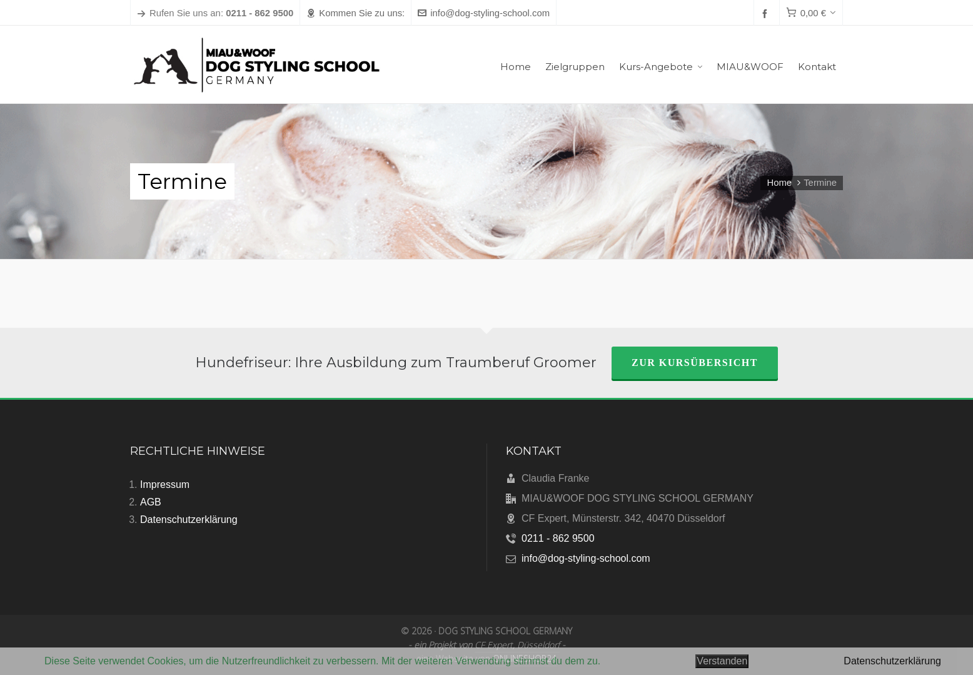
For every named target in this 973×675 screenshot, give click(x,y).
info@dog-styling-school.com (484, 13)
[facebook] (766, 13)
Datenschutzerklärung (189, 519)
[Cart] (811, 13)
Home (779, 183)
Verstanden (722, 661)
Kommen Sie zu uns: (355, 13)
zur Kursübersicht (695, 362)
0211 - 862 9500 (558, 538)
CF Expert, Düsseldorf (517, 645)
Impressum (164, 484)
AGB (150, 502)
